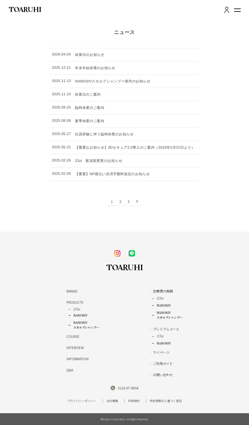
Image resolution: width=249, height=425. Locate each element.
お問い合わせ (163, 374)
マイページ (161, 352)
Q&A (69, 369)
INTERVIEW (75, 347)
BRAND (71, 291)
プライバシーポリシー (81, 401)
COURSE (72, 336)
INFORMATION (77, 358)
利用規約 (134, 401)
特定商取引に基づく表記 (166, 401)
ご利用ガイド (163, 363)
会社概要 (112, 401)
